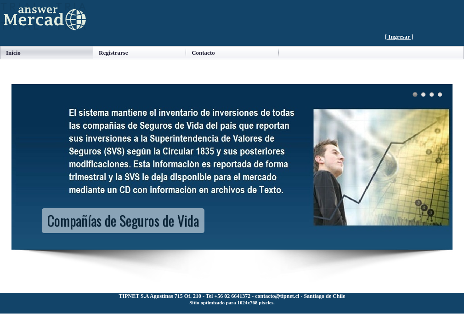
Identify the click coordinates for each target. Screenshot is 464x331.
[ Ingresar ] (399, 36)
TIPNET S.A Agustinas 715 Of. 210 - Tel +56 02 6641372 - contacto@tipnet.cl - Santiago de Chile (232, 296)
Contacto (203, 52)
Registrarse (113, 52)
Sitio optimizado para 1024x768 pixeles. (231, 302)
